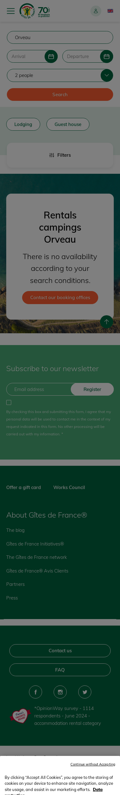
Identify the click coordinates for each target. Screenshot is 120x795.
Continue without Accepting (92, 785)
